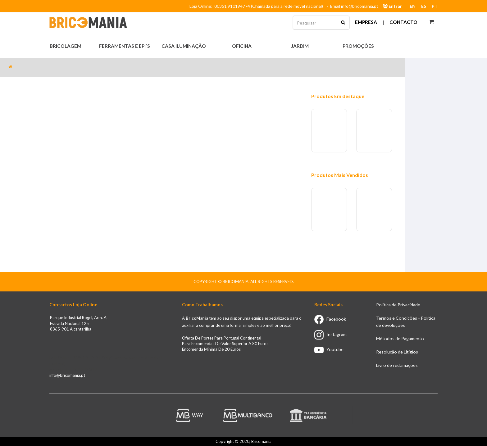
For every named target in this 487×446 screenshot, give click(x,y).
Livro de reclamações (397, 365)
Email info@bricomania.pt (354, 6)
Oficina (242, 46)
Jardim (300, 46)
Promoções (358, 46)
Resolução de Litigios (397, 351)
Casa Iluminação (184, 46)
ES (423, 6)
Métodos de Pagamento (400, 338)
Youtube (329, 349)
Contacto (403, 22)
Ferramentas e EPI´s (125, 46)
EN (413, 6)
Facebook (330, 319)
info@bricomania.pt (67, 375)
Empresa (366, 22)
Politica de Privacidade (398, 304)
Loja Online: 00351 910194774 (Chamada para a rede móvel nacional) (257, 6)
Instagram (330, 334)
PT (435, 6)
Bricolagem (66, 46)
